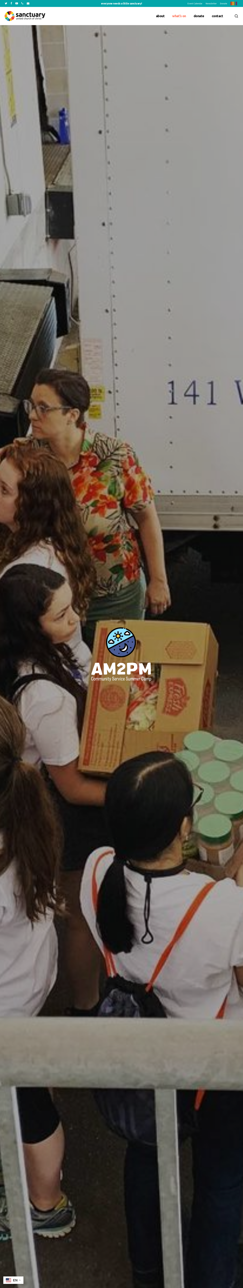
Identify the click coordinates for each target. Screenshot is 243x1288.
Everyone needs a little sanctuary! (121, 3)
